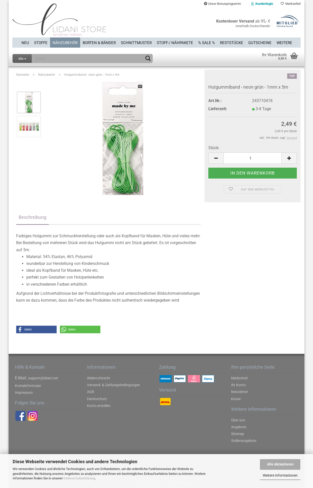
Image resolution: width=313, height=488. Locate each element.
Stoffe (41, 43)
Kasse (236, 399)
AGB (90, 392)
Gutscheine (260, 43)
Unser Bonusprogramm (222, 4)
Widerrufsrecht (98, 378)
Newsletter (239, 392)
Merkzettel (291, 4)
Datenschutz (97, 399)
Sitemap (237, 434)
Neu (25, 43)
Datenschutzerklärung (79, 478)
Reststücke (231, 43)
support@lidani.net (43, 378)
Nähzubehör (65, 43)
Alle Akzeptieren (280, 464)
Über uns (238, 420)
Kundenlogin (262, 4)
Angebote (238, 427)
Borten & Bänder (99, 43)
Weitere (284, 43)
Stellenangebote (243, 441)
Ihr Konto (238, 385)
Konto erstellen (98, 406)
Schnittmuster (136, 43)
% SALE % (206, 43)
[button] (36, 329)
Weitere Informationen (280, 475)
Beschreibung (32, 217)
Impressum (24, 393)
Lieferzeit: (217, 108)
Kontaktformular (28, 386)
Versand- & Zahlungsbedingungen (113, 385)
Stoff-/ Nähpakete (175, 43)
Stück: (213, 147)
